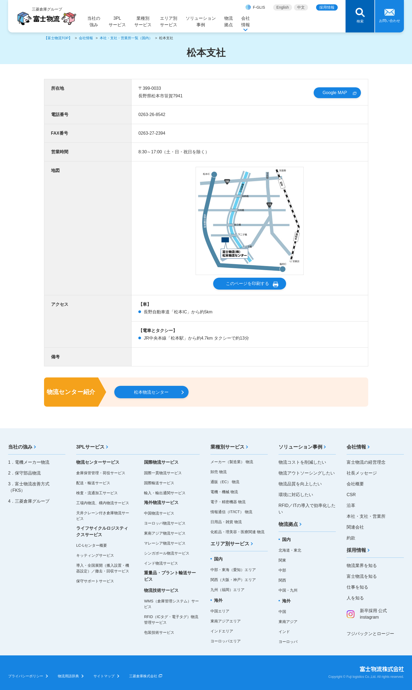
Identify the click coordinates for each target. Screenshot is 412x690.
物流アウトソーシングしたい (307, 473)
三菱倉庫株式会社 (143, 676)
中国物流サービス (159, 513)
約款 (351, 538)
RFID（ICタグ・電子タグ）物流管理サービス (171, 620)
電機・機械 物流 (224, 492)
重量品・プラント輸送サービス (170, 576)
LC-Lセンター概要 (91, 545)
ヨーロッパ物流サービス (165, 523)
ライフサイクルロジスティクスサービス (102, 531)
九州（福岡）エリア (227, 590)
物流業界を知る (362, 565)
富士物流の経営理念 (366, 462)
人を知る (355, 598)
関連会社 (355, 527)
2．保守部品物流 (24, 473)
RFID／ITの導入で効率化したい (307, 508)
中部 (282, 570)
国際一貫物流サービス (163, 473)
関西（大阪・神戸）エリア (233, 580)
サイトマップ (104, 676)
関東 (282, 560)
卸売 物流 (218, 472)
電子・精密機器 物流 (228, 502)
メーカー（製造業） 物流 (231, 462)
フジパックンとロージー (370, 633)
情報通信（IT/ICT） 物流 (231, 512)
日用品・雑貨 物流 (226, 522)
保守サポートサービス (95, 581)
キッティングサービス (95, 555)
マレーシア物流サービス (165, 543)
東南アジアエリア (225, 621)
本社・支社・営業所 (366, 516)
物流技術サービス (161, 590)
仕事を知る (357, 587)
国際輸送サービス (159, 483)
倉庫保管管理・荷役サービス (100, 473)
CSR (351, 494)
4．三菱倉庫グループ (28, 501)
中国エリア (219, 611)
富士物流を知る (362, 576)
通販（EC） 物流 (224, 482)
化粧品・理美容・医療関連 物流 (237, 532)
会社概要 (355, 484)
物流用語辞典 (68, 676)
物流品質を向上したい (300, 484)
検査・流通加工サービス (97, 493)
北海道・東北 (290, 550)
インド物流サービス (161, 563)
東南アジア (288, 621)
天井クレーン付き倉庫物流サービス (102, 516)
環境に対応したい (296, 494)
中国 (282, 611)
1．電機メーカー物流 (28, 462)
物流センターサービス (97, 462)
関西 (282, 580)
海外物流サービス (161, 502)
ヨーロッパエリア (225, 641)
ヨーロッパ (288, 641)
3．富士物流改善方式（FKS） (28, 487)
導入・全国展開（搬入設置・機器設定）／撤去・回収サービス (102, 568)
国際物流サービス (161, 462)
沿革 (351, 505)
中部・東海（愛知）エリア (233, 570)
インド (284, 631)
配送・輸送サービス (93, 483)
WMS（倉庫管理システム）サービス (171, 604)
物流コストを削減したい (302, 462)
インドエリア (221, 631)
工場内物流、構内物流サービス (102, 503)
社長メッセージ (362, 473)
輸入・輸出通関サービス (165, 493)
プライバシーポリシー (25, 676)
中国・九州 (288, 590)
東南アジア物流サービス (165, 533)
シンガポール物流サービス (166, 553)
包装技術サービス (159, 632)
